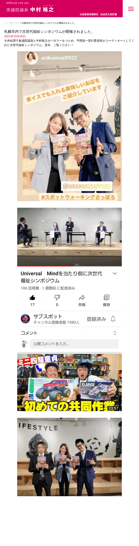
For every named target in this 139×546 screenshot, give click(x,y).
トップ (7, 23)
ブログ (16, 23)
